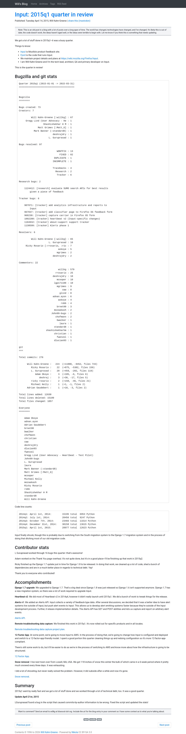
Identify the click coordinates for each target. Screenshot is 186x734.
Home (34, 4)
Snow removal (22, 676)
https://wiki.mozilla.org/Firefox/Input (79, 58)
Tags (52, 4)
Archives (43, 4)
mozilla (92, 719)
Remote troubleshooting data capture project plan (39, 629)
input (86, 719)
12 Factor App (22, 656)
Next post (164, 725)
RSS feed (61, 4)
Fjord (23, 55)
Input (23, 51)
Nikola (75, 732)
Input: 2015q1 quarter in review (54, 14)
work (99, 719)
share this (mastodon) (79, 20)
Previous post (23, 725)
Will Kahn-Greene (49, 732)
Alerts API (20, 618)
